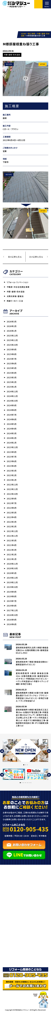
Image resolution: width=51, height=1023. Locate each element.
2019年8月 (12, 603)
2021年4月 (12, 551)
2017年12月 (12, 618)
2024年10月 (12, 403)
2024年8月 (12, 413)
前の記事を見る (15, 256)
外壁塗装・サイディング (18, 920)
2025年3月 (12, 379)
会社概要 (9, 959)
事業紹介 (9, 910)
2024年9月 (12, 408)
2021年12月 (12, 537)
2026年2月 (12, 327)
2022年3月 (12, 527)
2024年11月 (12, 398)
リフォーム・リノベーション (17, 282)
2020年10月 (12, 575)
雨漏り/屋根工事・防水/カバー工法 (24, 925)
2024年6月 (12, 422)
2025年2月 (12, 384)
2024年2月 (12, 441)
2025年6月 (12, 365)
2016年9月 (12, 627)
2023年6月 (12, 465)
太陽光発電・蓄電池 (15, 296)
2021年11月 (12, 541)
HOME (8, 905)
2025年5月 (12, 370)
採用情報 (9, 970)
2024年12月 (12, 394)
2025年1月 (12, 389)
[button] (2, 759)
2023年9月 (12, 456)
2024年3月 (12, 437)
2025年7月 (12, 360)
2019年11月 (12, 589)
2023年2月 (12, 479)
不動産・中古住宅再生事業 (18, 287)
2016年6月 (12, 632)
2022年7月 (12, 508)
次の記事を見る (36, 256)
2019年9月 (12, 599)
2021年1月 (12, 565)
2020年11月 (12, 570)
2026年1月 (12, 332)
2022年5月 (12, 518)
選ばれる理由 (12, 939)
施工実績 (9, 944)
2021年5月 (12, 546)
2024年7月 (12, 417)
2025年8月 (12, 355)
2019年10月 (12, 594)
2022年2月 (12, 532)
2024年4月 (12, 432)
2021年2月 (12, 560)
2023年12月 (12, 451)
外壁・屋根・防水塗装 (15, 292)
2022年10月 (12, 498)
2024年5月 (12, 427)
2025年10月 (12, 346)
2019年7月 (12, 608)
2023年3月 (12, 475)
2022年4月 (12, 522)
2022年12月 (12, 489)
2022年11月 (12, 494)
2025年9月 (12, 351)
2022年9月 (12, 503)
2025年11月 (12, 341)
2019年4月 (12, 613)
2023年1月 (12, 484)
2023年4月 (12, 470)
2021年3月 (12, 556)
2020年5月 (12, 580)
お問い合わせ (12, 965)
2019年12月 (12, 584)
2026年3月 (12, 322)
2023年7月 (12, 460)
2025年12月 (12, 336)
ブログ (8, 949)
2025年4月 (12, 375)
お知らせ (9, 954)
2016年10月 (12, 622)
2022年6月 (12, 513)
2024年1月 (12, 446)
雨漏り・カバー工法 (15, 301)
